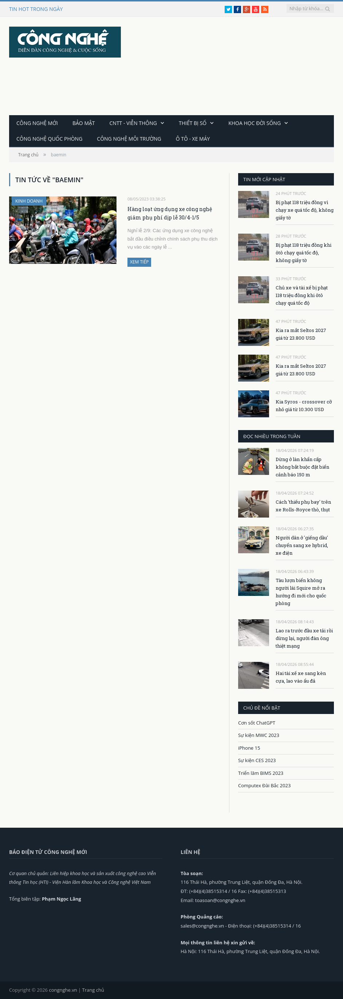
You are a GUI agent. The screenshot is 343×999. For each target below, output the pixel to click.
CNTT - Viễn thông (133, 123)
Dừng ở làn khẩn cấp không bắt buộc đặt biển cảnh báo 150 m (302, 467)
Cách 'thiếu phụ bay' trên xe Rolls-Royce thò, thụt (303, 506)
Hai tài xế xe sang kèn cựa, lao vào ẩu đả (301, 677)
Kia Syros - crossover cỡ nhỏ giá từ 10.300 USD (304, 405)
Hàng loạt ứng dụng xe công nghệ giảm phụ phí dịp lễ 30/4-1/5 (169, 213)
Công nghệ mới (37, 123)
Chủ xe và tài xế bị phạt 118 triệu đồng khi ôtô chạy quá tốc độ (302, 295)
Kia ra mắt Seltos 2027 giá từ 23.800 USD (301, 334)
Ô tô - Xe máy (193, 138)
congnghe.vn (63, 990)
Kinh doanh (29, 201)
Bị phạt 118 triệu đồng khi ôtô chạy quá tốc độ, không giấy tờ (303, 253)
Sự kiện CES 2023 (257, 760)
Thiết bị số (192, 123)
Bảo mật (83, 123)
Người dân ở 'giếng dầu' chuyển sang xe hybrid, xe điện (302, 545)
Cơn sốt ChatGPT (256, 722)
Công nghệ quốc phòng (49, 138)
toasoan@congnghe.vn (220, 900)
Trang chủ (93, 990)
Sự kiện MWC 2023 (258, 735)
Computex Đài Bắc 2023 (264, 785)
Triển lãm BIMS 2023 (260, 773)
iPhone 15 (249, 748)
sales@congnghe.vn (202, 925)
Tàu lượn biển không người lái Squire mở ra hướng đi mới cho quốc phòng (301, 591)
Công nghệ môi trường (129, 138)
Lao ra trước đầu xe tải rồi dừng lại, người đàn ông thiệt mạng (304, 638)
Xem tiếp (139, 262)
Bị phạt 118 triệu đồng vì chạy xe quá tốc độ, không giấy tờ (305, 210)
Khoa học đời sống (254, 123)
